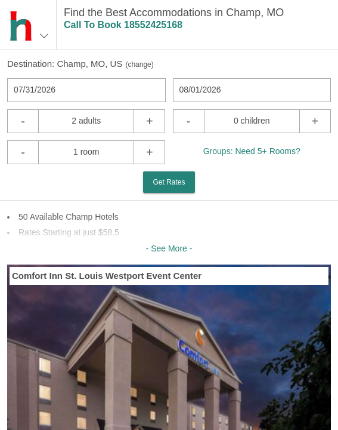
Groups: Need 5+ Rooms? (251, 151)
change (139, 64)
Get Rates (169, 182)
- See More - (169, 248)
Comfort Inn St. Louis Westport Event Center (106, 276)
